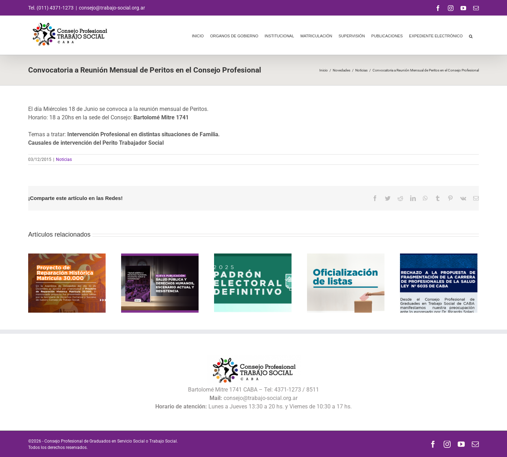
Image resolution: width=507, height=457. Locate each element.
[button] (470, 35)
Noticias (64, 159)
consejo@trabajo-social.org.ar (112, 8)
